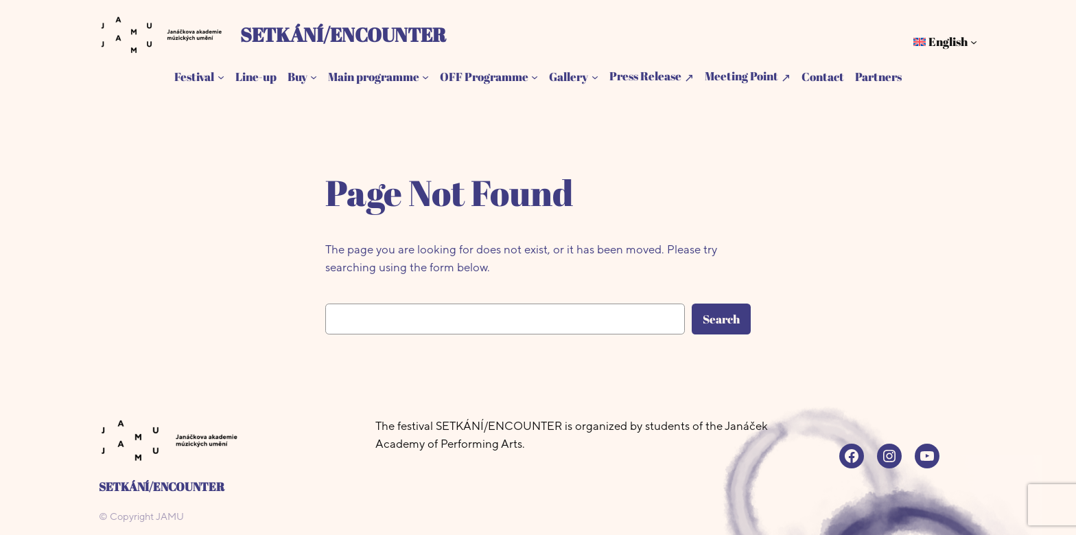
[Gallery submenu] (595, 76)
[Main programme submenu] (425, 76)
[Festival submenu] (221, 76)
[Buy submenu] (313, 76)
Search (721, 319)
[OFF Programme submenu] (534, 76)
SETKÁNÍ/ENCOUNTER (343, 34)
